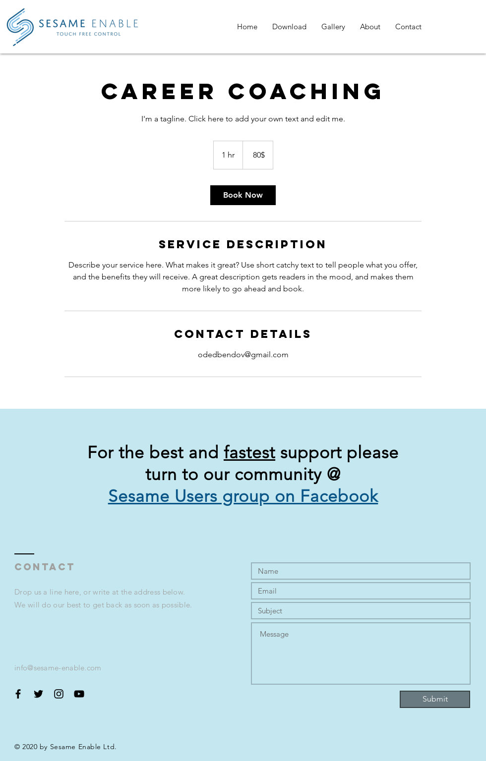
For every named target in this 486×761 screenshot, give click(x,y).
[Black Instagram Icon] (59, 694)
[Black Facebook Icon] (18, 694)
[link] (243, 195)
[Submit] (435, 699)
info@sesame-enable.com (58, 667)
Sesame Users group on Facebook (243, 496)
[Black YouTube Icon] (79, 694)
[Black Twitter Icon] (38, 694)
